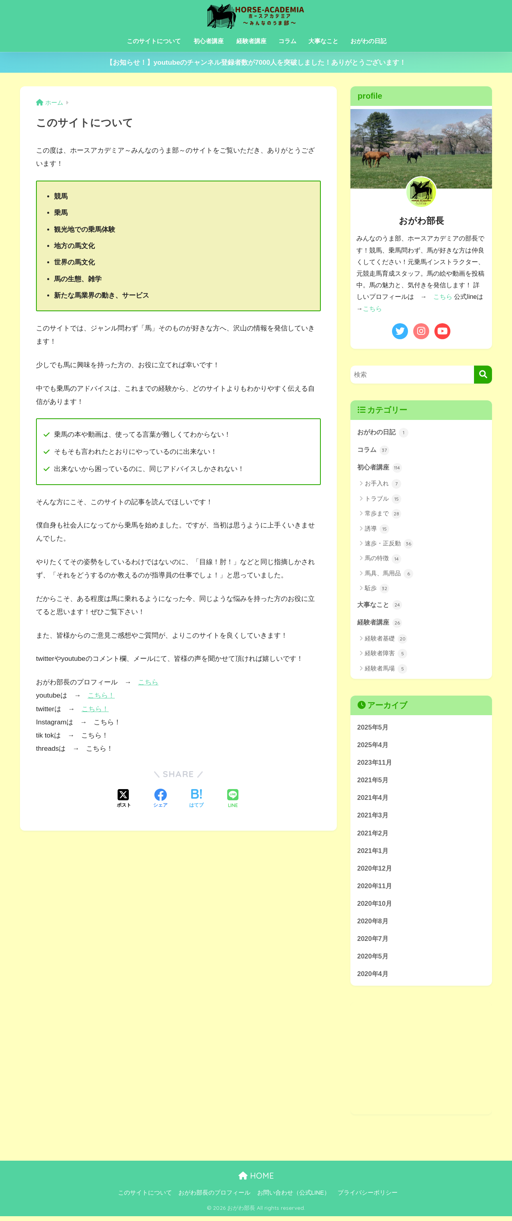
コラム (287, 41)
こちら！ (101, 695)
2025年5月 (373, 728)
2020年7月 (373, 942)
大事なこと (323, 41)
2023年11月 (375, 764)
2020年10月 (375, 906)
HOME (256, 1180)
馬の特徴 (383, 559)
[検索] (483, 374)
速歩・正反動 (389, 544)
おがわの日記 (368, 41)
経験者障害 (386, 655)
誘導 (377, 529)
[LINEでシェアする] (232, 799)
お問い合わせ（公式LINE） (293, 1197)
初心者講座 (209, 41)
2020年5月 (373, 960)
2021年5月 (373, 781)
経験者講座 (251, 41)
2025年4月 (373, 746)
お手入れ (383, 484)
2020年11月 (375, 889)
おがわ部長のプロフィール (214, 1197)
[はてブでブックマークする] (196, 799)
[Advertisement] (421, 1063)
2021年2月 (373, 835)
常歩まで (383, 514)
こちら (148, 682)
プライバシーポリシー (368, 1197)
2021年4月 (373, 799)
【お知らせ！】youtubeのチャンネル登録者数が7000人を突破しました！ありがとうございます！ (256, 62)
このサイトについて (154, 41)
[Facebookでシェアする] (160, 799)
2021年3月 (373, 817)
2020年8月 (373, 924)
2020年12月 (375, 871)
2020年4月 (373, 978)
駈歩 (377, 589)
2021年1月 (373, 853)
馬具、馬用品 (389, 574)
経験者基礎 (386, 639)
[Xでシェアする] (124, 799)
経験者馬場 (386, 669)
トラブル (383, 499)
